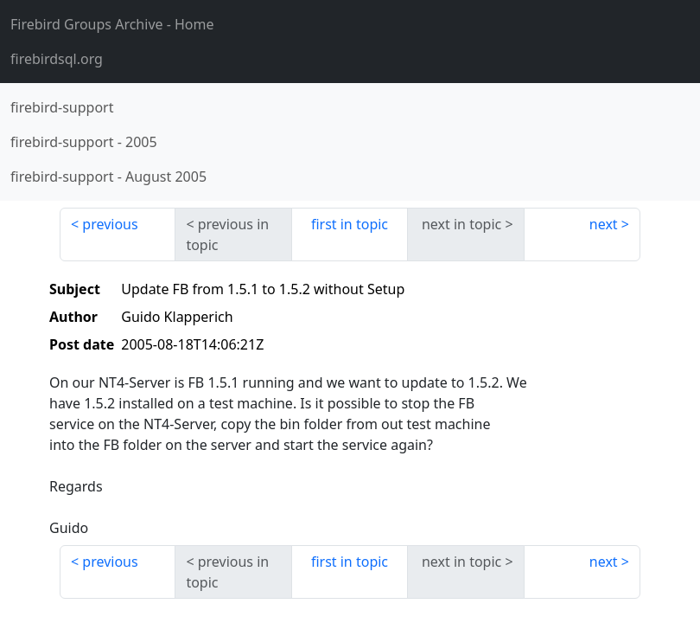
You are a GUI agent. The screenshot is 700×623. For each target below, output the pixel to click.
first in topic (349, 224)
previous (109, 224)
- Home (112, 24)
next (603, 224)
